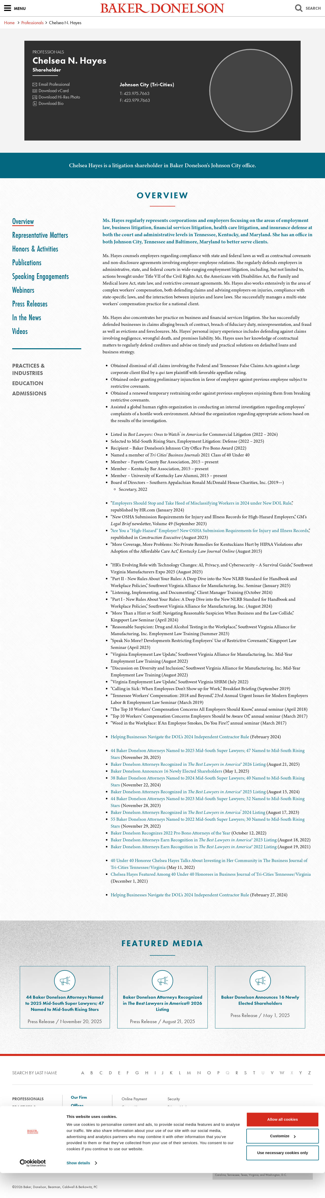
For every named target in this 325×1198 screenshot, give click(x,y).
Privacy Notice (179, 1107)
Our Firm (79, 1097)
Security (174, 1099)
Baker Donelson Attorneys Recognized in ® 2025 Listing (188, 792)
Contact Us (130, 1107)
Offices (77, 1105)
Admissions (29, 393)
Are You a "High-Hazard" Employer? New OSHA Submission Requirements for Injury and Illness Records (209, 530)
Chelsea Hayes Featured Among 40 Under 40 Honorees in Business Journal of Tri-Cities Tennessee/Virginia (211, 874)
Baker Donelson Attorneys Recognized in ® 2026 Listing (188, 764)
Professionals (32, 22)
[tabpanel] (208, 286)
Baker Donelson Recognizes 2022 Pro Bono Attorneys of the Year (170, 833)
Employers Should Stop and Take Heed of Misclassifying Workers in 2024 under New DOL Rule (201, 503)
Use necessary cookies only (282, 1178)
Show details (78, 1188)
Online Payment (134, 1099)
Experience (23, 1123)
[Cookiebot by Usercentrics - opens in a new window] (33, 1188)
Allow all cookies (282, 1144)
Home (9, 22)
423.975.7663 (137, 93)
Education (27, 383)
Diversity (79, 1127)
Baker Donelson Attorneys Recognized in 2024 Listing (188, 812)
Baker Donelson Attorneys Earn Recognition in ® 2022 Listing (194, 847)
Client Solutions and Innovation (85, 1116)
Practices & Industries (24, 1111)
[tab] (23, 221)
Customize (283, 1161)
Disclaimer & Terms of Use (142, 1115)
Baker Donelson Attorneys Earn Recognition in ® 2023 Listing (194, 840)
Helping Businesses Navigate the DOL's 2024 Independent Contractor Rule (180, 737)
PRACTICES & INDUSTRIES (28, 369)
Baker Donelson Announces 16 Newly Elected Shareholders (166, 771)
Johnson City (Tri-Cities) (147, 84)
